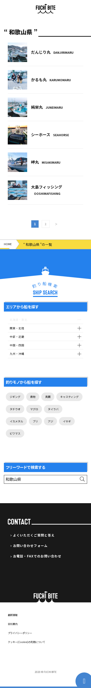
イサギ (31, 442)
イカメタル (41, 429)
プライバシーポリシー (23, 642)
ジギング (16, 402)
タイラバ (16, 429)
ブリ (63, 429)
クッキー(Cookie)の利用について (31, 651)
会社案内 (14, 633)
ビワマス (52, 442)
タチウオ (50, 416)
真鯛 (53, 402)
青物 (36, 402)
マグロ (71, 416)
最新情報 (14, 624)
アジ (13, 442)
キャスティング (21, 416)
